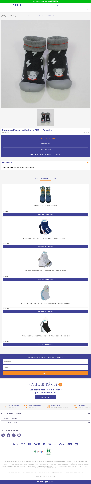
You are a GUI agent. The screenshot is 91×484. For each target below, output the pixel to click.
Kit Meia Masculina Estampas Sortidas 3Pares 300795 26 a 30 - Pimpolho (46, 238)
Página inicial (7, 16)
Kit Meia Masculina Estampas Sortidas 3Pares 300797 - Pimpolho (45, 271)
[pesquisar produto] (87, 9)
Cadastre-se (45, 144)
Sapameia (23, 16)
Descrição (7, 162)
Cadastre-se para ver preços (45, 214)
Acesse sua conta (45, 149)
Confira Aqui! (45, 397)
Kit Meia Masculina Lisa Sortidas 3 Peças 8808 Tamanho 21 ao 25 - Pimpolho (45, 303)
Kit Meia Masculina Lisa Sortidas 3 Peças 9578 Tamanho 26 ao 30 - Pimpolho (45, 336)
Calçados (16, 16)
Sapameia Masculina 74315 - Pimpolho (45, 206)
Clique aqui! (54, 1)
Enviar (45, 373)
